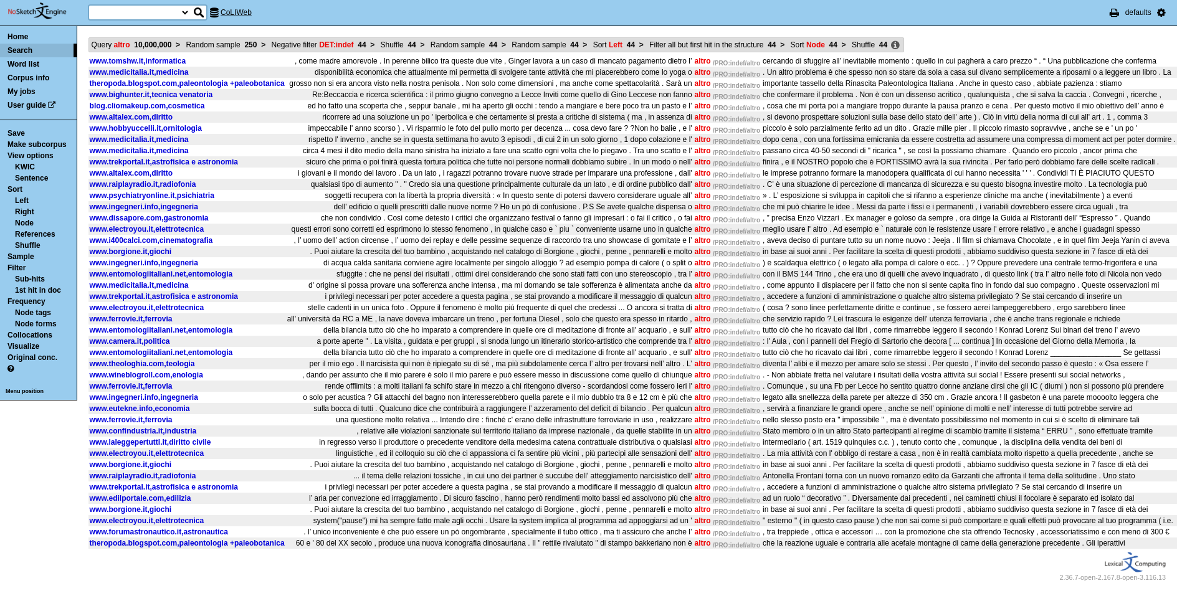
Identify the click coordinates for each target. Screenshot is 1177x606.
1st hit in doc (38, 290)
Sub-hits (30, 279)
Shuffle (28, 245)
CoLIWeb (236, 12)
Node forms (36, 324)
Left (22, 200)
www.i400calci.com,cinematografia (151, 240)
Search (19, 50)
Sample (20, 256)
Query (132, 44)
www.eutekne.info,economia (140, 408)
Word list (23, 64)
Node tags (33, 312)
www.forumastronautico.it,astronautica (159, 532)
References (35, 234)
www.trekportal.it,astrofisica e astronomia (164, 162)
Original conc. (32, 357)
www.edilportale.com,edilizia (140, 498)
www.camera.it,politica (130, 341)
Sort (14, 189)
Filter (16, 267)
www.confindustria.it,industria (143, 431)
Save (16, 133)
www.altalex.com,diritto (131, 117)
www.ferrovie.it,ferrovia (131, 319)
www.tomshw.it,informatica (138, 61)
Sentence (31, 178)
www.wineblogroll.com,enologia (146, 375)
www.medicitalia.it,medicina (139, 72)
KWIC (25, 167)
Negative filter (319, 44)
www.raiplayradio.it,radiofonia (143, 184)
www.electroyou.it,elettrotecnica (147, 229)
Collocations (29, 335)
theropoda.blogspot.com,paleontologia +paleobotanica (187, 83)
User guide (26, 105)
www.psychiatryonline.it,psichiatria (152, 195)
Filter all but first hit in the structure (712, 44)
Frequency (26, 301)
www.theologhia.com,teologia (142, 363)
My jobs (21, 91)
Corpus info (28, 77)
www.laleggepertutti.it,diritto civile (150, 442)
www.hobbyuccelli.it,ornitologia (146, 128)
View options (30, 155)
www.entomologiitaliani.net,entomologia (161, 274)
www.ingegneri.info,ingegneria (144, 206)
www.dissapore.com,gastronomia (149, 218)
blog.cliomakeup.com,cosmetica (147, 106)
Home (17, 36)
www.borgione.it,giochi (131, 251)
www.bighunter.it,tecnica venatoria (151, 94)
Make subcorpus (37, 144)
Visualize (23, 346)
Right (24, 211)
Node (24, 223)
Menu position (25, 391)
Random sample (221, 44)
